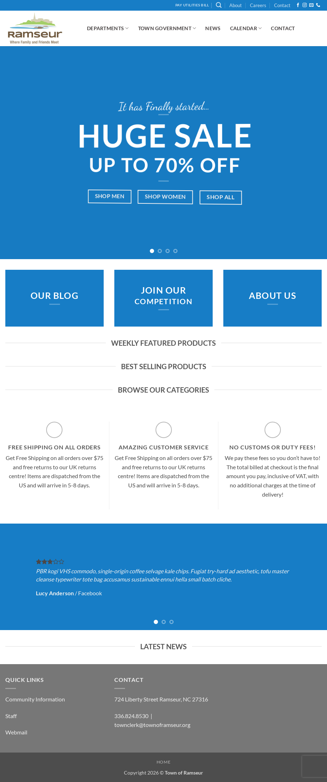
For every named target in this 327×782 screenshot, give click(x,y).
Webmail (16, 732)
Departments (108, 28)
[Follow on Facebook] (298, 5)
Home (163, 762)
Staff (11, 715)
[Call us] (318, 5)
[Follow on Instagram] (305, 5)
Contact (282, 5)
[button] (219, 5)
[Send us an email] (311, 5)
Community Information (35, 699)
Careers (258, 5)
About (235, 5)
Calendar (246, 28)
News (212, 28)
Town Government (167, 28)
